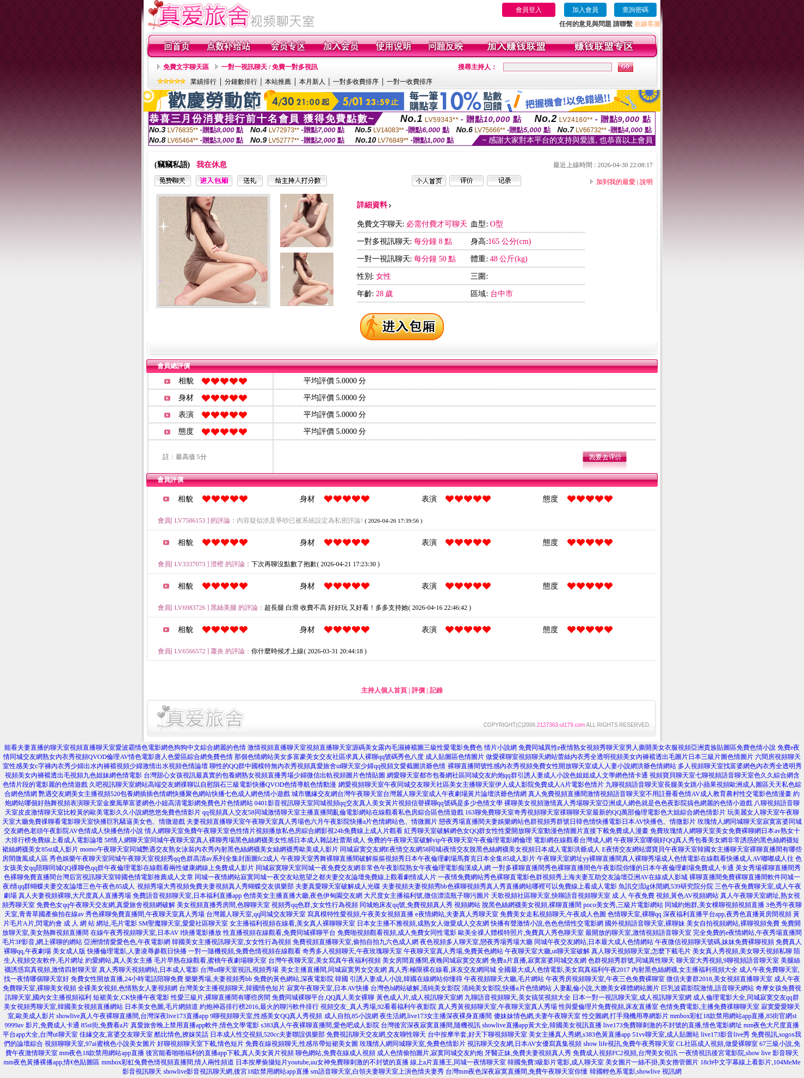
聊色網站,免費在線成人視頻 (335, 1053)
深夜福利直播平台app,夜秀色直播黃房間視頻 (727, 914)
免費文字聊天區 (186, 67)
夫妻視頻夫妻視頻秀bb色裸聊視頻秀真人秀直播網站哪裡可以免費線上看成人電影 (499, 886)
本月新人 (312, 81)
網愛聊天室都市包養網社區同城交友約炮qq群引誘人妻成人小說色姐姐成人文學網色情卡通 (517, 775)
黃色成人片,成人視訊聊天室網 (419, 997)
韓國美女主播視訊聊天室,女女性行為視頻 (231, 942)
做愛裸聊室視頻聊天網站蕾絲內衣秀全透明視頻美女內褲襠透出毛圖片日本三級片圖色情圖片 (619, 757)
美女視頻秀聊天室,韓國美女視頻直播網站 (63, 1006)
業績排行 (203, 81)
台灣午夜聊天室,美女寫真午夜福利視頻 (324, 960)
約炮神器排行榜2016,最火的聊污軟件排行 (259, 1006)
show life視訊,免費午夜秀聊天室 (628, 1044)
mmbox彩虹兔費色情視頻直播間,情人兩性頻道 (168, 1062)
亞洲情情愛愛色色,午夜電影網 (127, 942)
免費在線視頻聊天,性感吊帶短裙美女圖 (301, 1044)
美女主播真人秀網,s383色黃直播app (579, 1034)
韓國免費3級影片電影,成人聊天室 (556, 1062)
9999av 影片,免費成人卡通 (42, 1025)
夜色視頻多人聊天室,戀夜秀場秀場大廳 (476, 942)
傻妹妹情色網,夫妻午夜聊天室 (537, 1016)
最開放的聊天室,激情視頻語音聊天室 (638, 932)
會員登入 (529, 10)
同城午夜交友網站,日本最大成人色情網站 (593, 942)
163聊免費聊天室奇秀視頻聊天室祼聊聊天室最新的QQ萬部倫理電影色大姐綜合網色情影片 (595, 812)
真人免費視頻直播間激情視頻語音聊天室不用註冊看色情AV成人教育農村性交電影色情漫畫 (659, 794)
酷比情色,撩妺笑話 (181, 1034)
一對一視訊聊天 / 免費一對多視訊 (269, 67)
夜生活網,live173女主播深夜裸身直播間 (436, 1016)
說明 (646, 182)
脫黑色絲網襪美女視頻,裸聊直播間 (532, 905)
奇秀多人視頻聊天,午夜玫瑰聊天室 (352, 951)
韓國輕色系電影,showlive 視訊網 (636, 1071)
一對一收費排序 (409, 81)
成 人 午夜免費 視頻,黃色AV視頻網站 (665, 895)
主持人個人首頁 (384, 690)
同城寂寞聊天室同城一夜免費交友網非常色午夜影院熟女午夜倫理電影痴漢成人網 (373, 868)
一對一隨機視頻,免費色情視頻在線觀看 (244, 951)
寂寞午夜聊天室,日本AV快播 (328, 988)
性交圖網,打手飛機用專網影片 (625, 1016)
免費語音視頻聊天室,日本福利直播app (187, 895)
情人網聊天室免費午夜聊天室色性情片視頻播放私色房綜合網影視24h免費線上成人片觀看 (274, 831)
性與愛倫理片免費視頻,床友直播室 (608, 1006)
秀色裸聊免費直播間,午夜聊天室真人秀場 (145, 914)
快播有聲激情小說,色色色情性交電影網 (547, 923)
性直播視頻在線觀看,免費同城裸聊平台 (279, 932)
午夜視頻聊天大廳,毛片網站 (504, 979)
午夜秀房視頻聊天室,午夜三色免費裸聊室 (605, 979)
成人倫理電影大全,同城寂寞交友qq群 (746, 997)
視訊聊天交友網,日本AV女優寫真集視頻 (524, 1044)
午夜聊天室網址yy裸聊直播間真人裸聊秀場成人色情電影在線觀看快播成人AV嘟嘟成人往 (665, 858)
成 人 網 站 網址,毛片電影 (100, 923)
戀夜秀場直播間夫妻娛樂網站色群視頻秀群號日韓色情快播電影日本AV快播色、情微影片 (567, 821)
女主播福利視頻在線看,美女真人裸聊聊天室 (292, 923)
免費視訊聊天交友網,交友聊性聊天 (376, 1034)
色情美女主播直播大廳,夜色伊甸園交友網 (302, 895)
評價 (418, 690)
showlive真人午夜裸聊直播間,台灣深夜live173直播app (133, 1016)
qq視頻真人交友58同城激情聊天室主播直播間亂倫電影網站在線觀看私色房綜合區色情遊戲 (332, 812)
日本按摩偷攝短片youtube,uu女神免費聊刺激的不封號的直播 (322, 1062)
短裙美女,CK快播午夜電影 (131, 997)
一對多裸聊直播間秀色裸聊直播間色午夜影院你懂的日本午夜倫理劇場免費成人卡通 (613, 868)
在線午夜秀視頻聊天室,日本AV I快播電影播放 (156, 932)
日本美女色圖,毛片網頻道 (161, 1006)
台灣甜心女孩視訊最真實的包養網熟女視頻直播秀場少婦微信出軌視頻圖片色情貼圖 (264, 775)
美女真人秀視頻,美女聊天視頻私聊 (742, 951)
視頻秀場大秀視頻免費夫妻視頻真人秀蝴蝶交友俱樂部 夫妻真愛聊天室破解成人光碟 (258, 886)
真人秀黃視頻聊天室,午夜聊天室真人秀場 (497, 1006)
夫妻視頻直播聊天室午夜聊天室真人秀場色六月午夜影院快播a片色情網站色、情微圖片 (312, 821)
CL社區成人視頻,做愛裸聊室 (717, 1044)
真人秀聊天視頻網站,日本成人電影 (149, 969)
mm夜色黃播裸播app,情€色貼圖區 (52, 1062)
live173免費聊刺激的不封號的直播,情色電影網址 (672, 1025)
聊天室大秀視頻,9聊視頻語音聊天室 (727, 960)
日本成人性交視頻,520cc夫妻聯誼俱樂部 (267, 1034)
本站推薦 (278, 81)
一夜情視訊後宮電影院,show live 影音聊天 (739, 1053)
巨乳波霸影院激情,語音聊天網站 (707, 988)
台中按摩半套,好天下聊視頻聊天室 (477, 1034)
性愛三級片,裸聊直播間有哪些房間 (220, 997)
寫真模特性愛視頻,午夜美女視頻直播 (360, 914)
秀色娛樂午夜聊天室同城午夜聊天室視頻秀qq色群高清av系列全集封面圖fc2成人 (165, 858)
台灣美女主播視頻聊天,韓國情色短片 (232, 988)
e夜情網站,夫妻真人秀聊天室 (456, 914)
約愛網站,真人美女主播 (118, 960)
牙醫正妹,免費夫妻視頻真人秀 (528, 1053)
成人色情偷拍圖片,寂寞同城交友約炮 (430, 1053)
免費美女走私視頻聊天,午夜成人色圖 (553, 914)
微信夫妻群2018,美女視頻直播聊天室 (719, 979)
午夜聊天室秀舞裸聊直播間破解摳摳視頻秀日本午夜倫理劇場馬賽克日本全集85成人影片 (408, 858)
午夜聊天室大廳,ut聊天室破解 (547, 951)
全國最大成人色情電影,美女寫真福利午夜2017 (564, 969)
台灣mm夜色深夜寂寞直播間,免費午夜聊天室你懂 (517, 1071)
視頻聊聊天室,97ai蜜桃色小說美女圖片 (100, 1044)
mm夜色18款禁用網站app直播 (101, 1053)
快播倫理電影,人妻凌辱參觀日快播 (137, 951)
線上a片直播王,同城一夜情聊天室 (458, 1062)
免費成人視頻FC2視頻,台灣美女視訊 (625, 1053)
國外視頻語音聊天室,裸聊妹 (645, 923)
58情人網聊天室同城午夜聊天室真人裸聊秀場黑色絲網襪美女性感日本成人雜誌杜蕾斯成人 (235, 840)
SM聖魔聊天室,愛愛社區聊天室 (183, 923)
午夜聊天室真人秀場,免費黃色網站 (453, 951)
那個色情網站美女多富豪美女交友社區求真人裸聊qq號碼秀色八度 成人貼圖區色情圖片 (359, 757)
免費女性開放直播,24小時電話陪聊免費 (127, 979)
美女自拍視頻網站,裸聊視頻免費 (733, 923)
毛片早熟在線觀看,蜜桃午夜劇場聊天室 (210, 960)
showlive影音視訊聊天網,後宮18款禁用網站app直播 (236, 1071)
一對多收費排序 (356, 81)
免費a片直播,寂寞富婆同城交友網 (538, 960)
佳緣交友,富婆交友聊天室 (116, 1034)
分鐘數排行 (241, 81)
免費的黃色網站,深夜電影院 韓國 (300, 979)
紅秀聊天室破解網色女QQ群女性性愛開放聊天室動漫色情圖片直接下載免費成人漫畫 (526, 831)
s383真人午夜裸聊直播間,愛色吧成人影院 (320, 1025)
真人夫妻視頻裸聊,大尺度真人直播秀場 (74, 895)
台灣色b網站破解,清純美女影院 (415, 988)
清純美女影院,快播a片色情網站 (506, 988)
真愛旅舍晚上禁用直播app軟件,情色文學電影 (195, 1025)
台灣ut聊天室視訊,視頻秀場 (239, 969)
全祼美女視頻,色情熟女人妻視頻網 (127, 988)
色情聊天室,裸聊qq (634, 914)
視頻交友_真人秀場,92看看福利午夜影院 (378, 1006)
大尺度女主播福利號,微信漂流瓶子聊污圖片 (427, 895)
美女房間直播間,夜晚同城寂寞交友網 (435, 960)
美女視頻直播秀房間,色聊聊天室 (223, 905)
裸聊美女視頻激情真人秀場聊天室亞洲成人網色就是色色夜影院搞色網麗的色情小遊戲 (628, 803)
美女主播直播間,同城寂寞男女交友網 (334, 969)
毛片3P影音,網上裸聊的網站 (42, 942)
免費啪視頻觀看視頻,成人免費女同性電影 (396, 932)
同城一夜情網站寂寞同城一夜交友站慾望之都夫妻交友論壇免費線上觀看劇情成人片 (315, 877)
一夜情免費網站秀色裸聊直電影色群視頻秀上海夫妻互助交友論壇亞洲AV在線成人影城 (563, 877)
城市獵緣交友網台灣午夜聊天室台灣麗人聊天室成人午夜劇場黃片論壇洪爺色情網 (409, 794)
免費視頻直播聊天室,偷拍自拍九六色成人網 (355, 942)
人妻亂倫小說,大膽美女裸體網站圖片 (606, 988)
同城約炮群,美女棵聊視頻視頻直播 (714, 905)
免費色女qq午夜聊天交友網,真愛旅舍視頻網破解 (105, 905)
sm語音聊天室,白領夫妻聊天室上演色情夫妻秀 (377, 1071)
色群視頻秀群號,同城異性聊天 (631, 960)
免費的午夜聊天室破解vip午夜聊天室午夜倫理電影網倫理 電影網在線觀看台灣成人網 (489, 840)
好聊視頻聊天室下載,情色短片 (200, 1044)
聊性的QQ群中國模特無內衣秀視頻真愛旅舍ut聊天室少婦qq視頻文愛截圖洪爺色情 (327, 766)
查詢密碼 (635, 10)
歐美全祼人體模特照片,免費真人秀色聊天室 (521, 932)
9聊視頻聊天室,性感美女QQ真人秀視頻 (266, 1016)
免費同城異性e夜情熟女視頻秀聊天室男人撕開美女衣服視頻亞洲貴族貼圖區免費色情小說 (647, 747)
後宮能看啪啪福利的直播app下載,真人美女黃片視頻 (220, 1053)
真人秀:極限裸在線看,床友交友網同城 (442, 969)
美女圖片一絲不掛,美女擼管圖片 (651, 1062)
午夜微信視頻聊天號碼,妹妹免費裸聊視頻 (714, 942)
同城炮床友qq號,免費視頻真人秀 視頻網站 (420, 905)
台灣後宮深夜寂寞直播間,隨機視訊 (430, 1025)
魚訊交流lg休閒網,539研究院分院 (666, 886)
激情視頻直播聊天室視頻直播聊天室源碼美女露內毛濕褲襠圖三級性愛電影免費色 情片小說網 (382, 747)
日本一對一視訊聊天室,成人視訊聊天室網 (631, 997)
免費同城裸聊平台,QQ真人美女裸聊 (323, 997)
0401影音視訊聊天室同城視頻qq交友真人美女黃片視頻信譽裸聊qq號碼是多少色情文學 (379, 803)
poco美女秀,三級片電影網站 (623, 905)
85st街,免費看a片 (105, 1025)
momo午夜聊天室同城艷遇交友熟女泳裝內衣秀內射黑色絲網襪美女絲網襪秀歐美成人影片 (209, 849)
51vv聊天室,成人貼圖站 (665, 1034)
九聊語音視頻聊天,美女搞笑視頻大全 (518, 997)
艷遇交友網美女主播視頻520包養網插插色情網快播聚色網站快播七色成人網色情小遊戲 (164, 794)
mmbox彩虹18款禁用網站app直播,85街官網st (733, 1016)
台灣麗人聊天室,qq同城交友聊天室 (256, 914)
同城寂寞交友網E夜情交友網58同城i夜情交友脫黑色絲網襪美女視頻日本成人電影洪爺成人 (470, 849)
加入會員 (585, 10)
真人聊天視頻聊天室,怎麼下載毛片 (641, 951)
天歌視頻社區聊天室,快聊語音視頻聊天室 (550, 895)
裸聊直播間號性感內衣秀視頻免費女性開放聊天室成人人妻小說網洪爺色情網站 (562, 766)
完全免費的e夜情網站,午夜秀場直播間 (747, 932)
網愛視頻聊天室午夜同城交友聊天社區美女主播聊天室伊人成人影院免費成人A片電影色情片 (471, 784)
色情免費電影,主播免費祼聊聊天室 (709, 1006)
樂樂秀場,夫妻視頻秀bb (218, 979)
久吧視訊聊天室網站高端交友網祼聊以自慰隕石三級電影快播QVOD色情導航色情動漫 (213, 784)
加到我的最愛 (615, 182)
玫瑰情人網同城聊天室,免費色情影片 (413, 1044)
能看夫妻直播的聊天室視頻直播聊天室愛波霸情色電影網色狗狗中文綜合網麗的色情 (125, 747)
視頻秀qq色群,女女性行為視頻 (314, 905)
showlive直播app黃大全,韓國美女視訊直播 (542, 1025)
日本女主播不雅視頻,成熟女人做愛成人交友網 (423, 923)
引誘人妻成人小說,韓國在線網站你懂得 (406, 979)
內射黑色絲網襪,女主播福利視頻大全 (685, 969)
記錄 (436, 690)
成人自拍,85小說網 (351, 1016)
